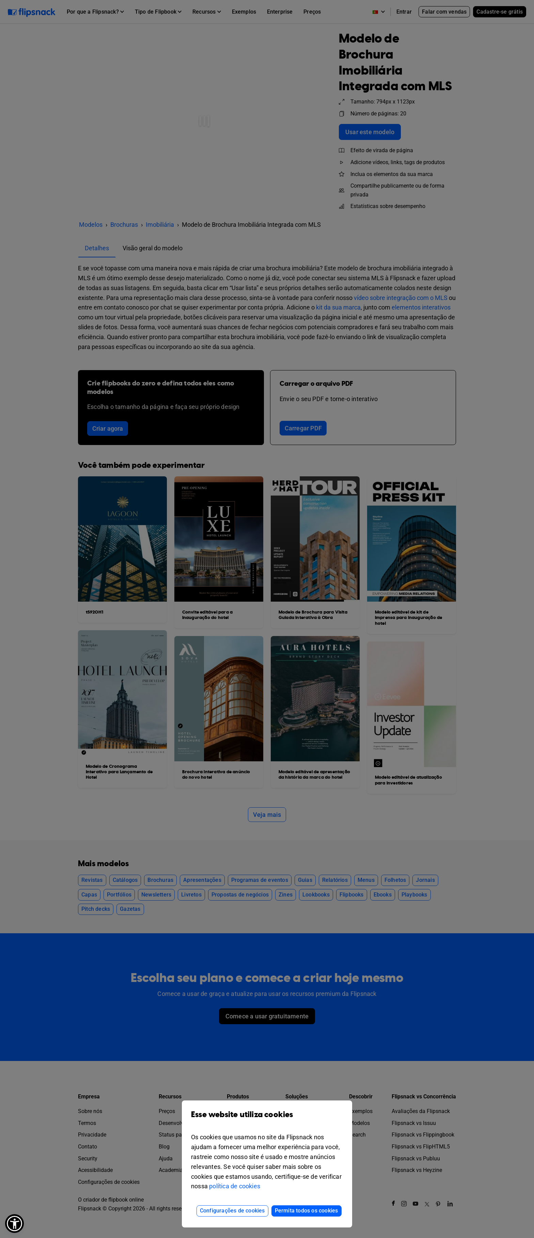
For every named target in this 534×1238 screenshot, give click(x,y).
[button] (14, 1223)
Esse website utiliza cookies (267, 1120)
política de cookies (234, 1186)
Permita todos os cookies (306, 1210)
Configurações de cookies (232, 1210)
